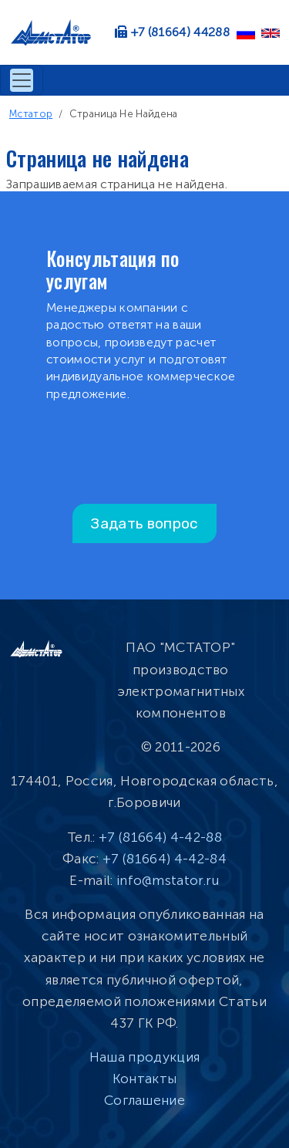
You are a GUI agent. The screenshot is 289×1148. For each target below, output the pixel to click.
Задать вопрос (144, 523)
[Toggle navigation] (21, 80)
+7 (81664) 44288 (180, 32)
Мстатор (30, 114)
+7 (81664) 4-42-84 (164, 858)
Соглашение (144, 1100)
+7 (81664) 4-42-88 (160, 837)
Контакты (145, 1078)
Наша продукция (144, 1056)
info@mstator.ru (168, 880)
